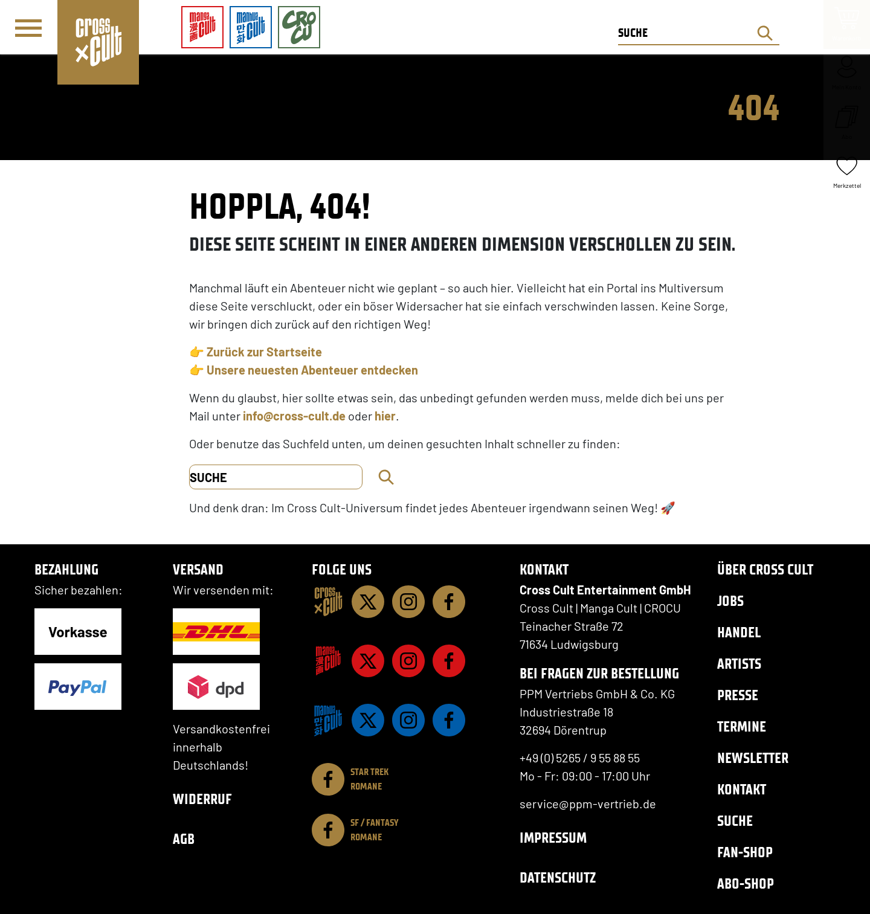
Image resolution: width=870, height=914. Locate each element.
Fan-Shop (745, 852)
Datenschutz (558, 877)
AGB (184, 839)
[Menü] (28, 28)
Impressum (553, 837)
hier (385, 415)
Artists (739, 663)
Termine (741, 726)
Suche (735, 820)
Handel (739, 632)
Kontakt (741, 789)
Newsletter (752, 758)
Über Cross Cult (765, 569)
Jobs (730, 601)
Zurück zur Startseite (264, 351)
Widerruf (202, 799)
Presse (737, 695)
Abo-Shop (745, 883)
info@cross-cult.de (294, 415)
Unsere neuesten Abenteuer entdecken (312, 369)
